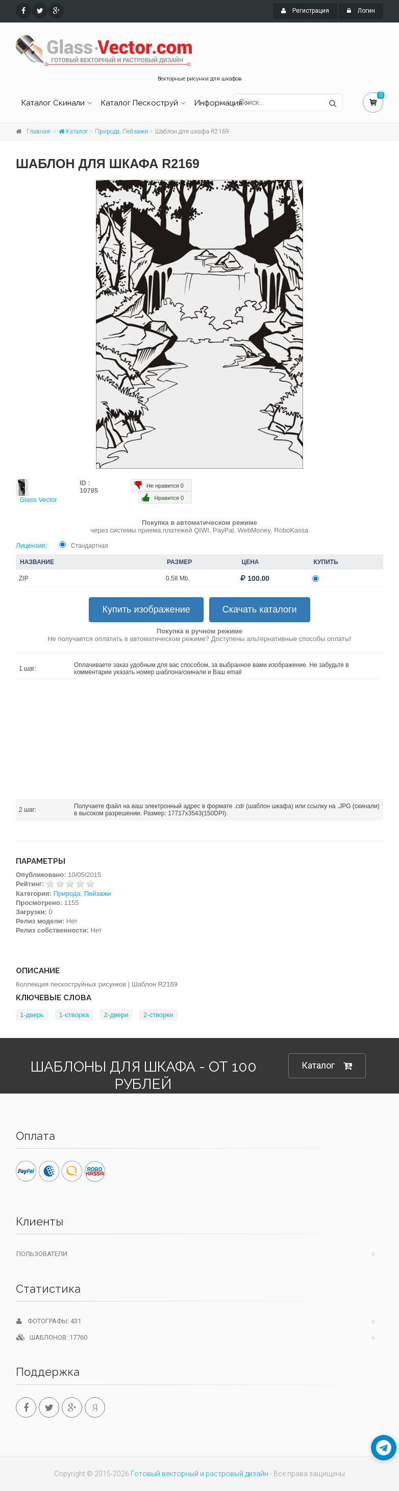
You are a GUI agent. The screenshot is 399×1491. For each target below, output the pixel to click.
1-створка (74, 1015)
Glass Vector (38, 499)
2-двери (116, 1015)
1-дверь (32, 1015)
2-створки (158, 1015)
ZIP (24, 578)
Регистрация (305, 10)
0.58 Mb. (178, 578)
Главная (38, 131)
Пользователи (41, 1254)
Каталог (73, 131)
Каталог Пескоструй (139, 103)
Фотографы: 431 (48, 1321)
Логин (361, 10)
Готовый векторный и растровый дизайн (199, 1474)
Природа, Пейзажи (121, 131)
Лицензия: (31, 545)
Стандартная (89, 545)
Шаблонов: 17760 (51, 1337)
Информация (218, 103)
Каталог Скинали (53, 103)
